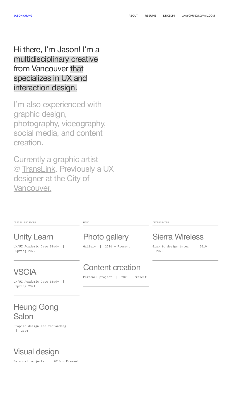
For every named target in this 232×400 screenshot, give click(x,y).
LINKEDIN (169, 16)
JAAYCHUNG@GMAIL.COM (198, 16)
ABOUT (133, 16)
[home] (23, 16)
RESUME (150, 16)
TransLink (38, 169)
